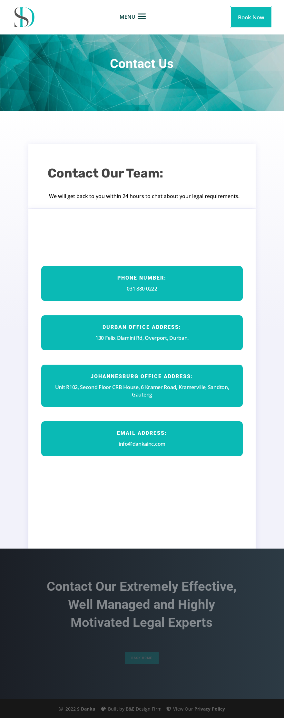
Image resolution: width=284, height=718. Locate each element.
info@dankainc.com (142, 443)
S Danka (86, 709)
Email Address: (142, 433)
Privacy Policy (209, 709)
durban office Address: (142, 327)
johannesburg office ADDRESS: (142, 376)
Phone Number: (141, 278)
